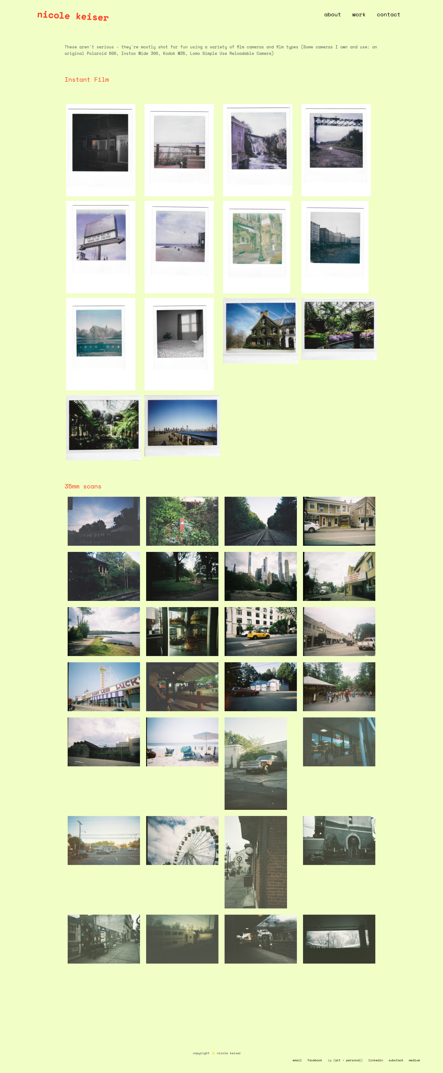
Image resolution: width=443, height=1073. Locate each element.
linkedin (375, 1060)
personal (353, 1060)
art (338, 1060)
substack (396, 1060)
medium (414, 1060)
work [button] (359, 14)
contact (389, 14)
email (297, 1060)
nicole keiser (73, 15)
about (332, 14)
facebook (314, 1060)
